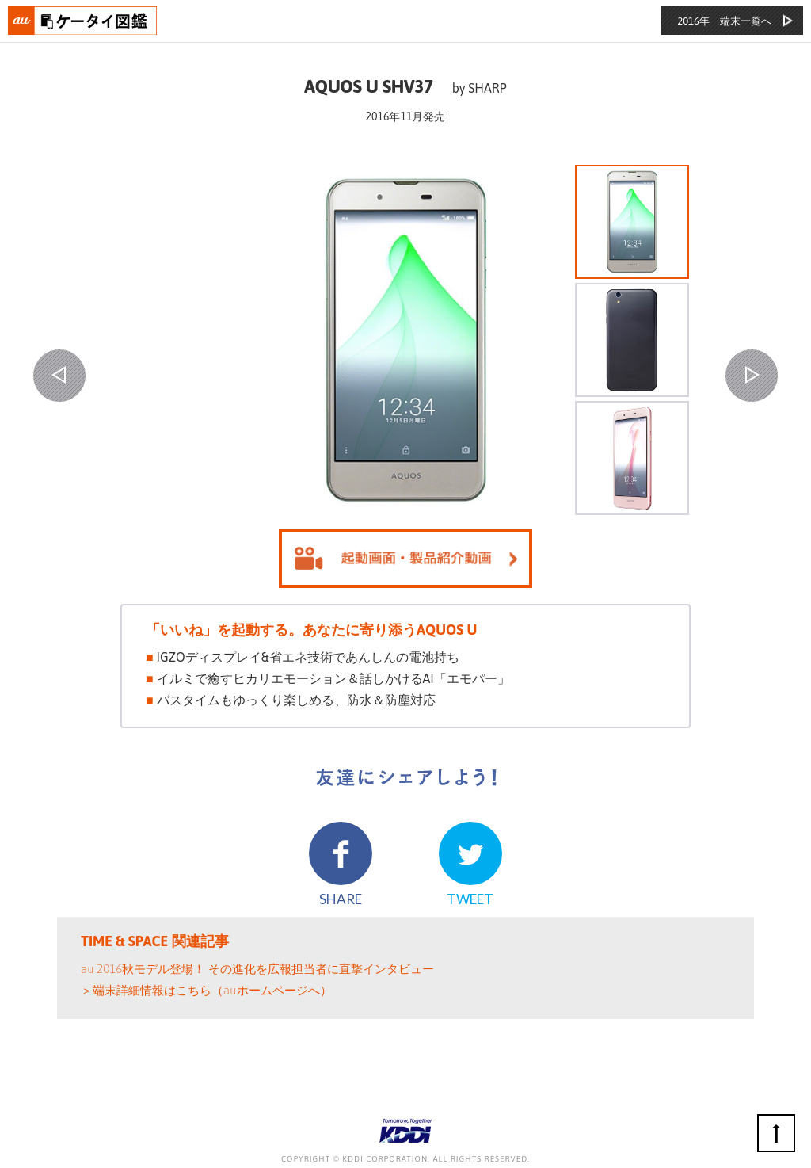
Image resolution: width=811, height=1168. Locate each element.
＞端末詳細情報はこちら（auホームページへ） (206, 990)
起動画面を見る (405, 558)
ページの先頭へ (776, 1133)
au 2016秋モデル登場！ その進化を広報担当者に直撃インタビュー (257, 968)
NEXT (751, 375)
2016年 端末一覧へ (724, 21)
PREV (59, 375)
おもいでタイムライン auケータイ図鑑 (83, 20)
